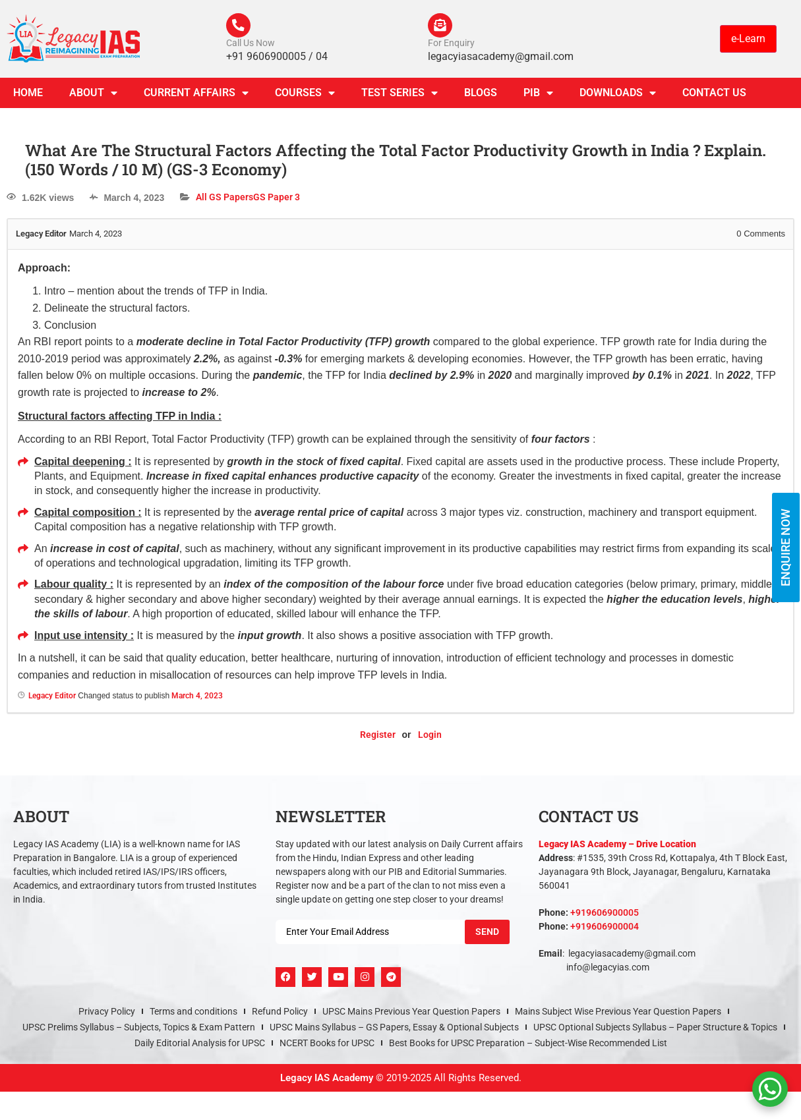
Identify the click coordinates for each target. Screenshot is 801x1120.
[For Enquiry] (441, 26)
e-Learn (748, 39)
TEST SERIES (399, 95)
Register (378, 736)
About (93, 95)
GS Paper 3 (276, 199)
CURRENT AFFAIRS (196, 95)
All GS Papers (224, 199)
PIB (538, 95)
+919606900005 (604, 914)
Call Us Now (250, 45)
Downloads (617, 95)
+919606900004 (604, 928)
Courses (305, 95)
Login (430, 736)
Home (28, 94)
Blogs (480, 94)
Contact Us (714, 94)
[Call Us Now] (239, 26)
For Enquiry (451, 45)
